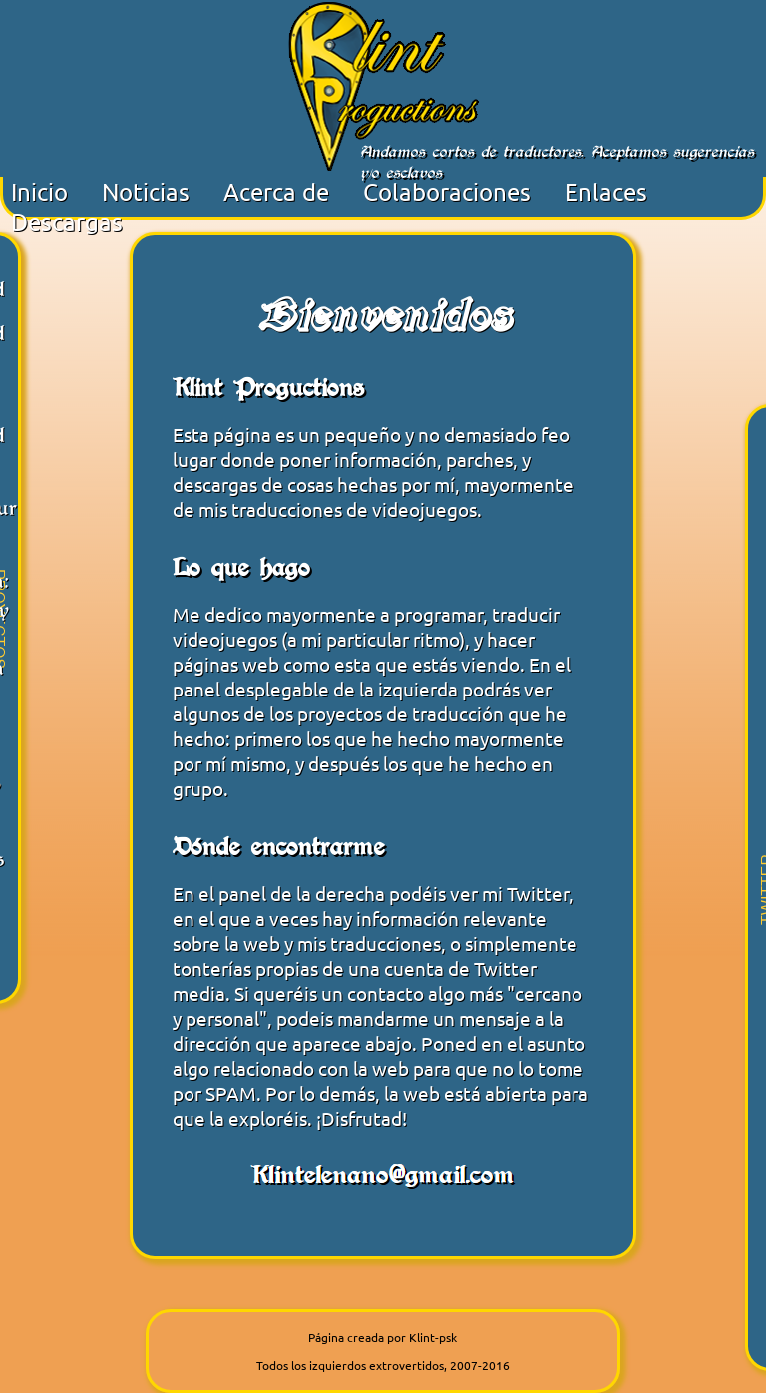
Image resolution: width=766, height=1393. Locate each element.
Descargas (67, 221)
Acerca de (276, 191)
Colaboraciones (447, 191)
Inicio (39, 191)
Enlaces (606, 191)
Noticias (146, 191)
